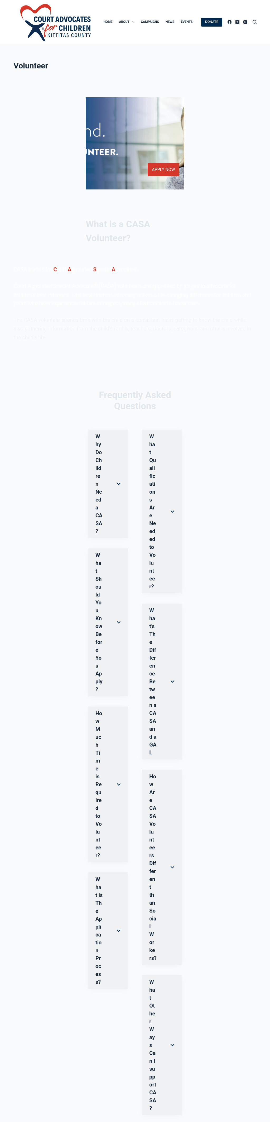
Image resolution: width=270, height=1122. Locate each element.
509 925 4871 (166, 1097)
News (170, 22)
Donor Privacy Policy (32, 1070)
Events (186, 22)
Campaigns (150, 22)
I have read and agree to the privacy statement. (61, 738)
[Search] (255, 22)
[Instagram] (245, 22)
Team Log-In (87, 1091)
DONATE (211, 22)
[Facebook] (230, 22)
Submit (25, 751)
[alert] (93, 1038)
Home (107, 22)
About (127, 22)
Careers (83, 1070)
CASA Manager (90, 1077)
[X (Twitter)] (237, 22)
